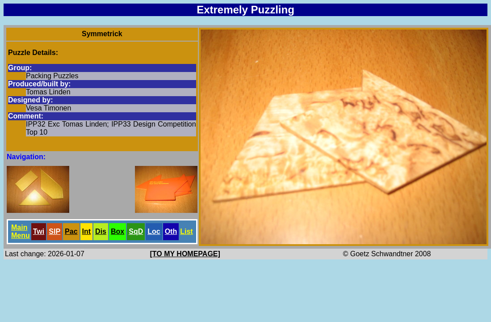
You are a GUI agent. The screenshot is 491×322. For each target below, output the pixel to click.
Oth (171, 231)
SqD (136, 231)
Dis (100, 231)
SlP (54, 231)
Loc (153, 231)
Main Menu (20, 231)
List (186, 231)
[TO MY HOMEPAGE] (185, 254)
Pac (71, 231)
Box (117, 231)
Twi (38, 231)
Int (86, 231)
